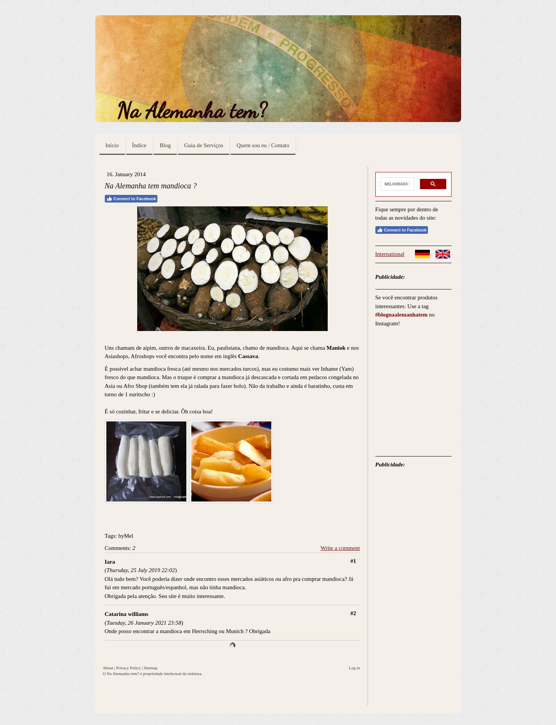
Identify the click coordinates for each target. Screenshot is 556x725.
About (108, 668)
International (390, 254)
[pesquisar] (397, 184)
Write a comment (340, 548)
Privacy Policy (128, 668)
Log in (354, 668)
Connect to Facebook (131, 199)
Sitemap (150, 668)
